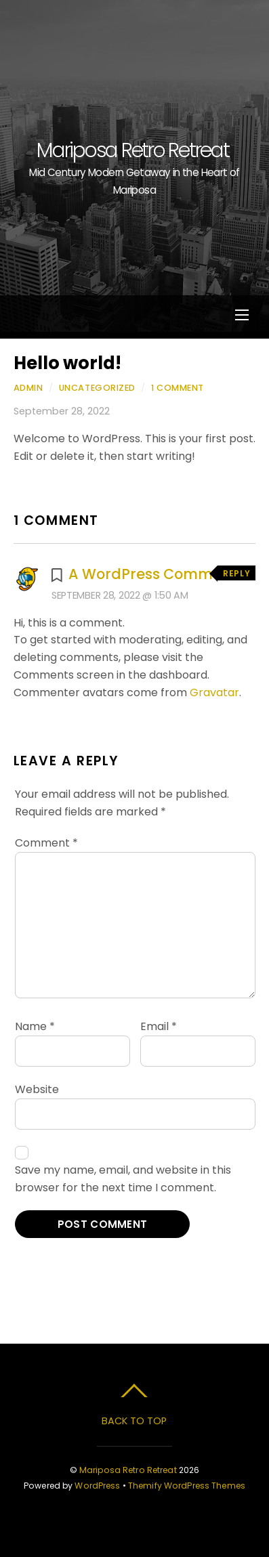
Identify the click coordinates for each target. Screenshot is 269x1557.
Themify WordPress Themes (186, 1485)
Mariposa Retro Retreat (128, 1470)
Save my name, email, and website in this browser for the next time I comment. (123, 1178)
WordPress (97, 1485)
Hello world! (67, 363)
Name (35, 1026)
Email (158, 1026)
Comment (46, 843)
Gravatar (214, 692)
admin (28, 387)
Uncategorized (97, 387)
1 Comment (177, 387)
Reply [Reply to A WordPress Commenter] (236, 573)
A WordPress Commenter (160, 574)
